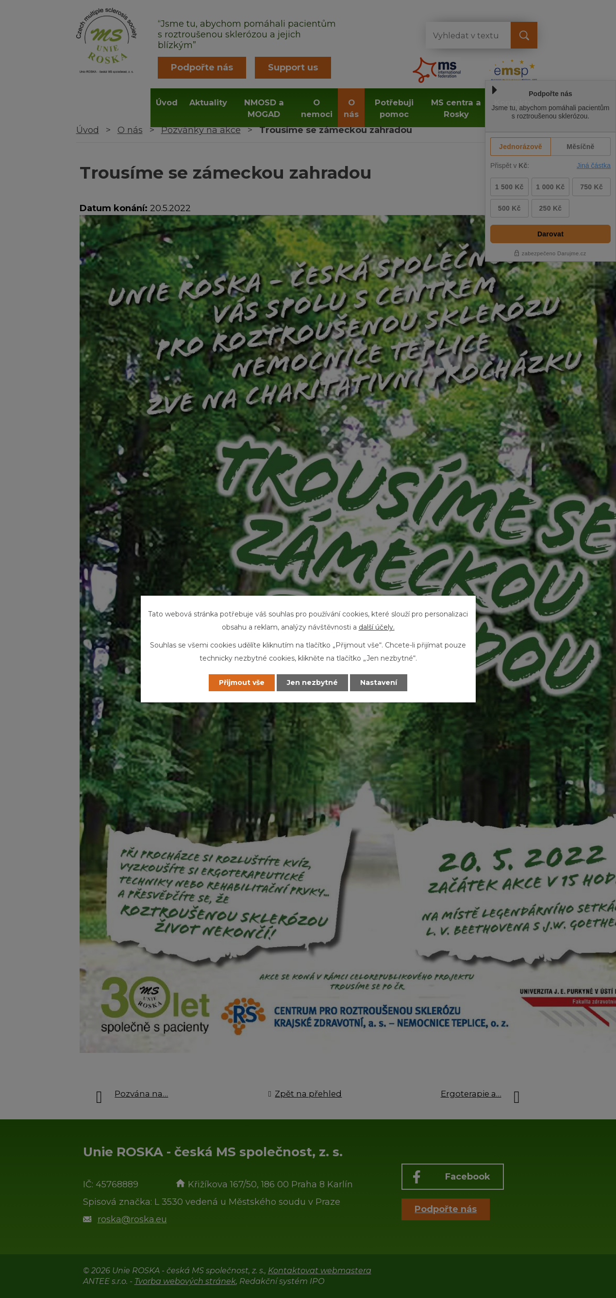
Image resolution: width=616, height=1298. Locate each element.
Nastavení (378, 682)
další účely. (377, 627)
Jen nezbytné (312, 682)
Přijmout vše (242, 682)
